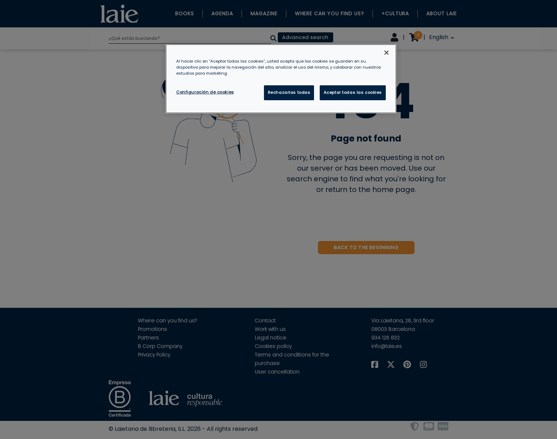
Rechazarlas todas (289, 92)
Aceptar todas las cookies (353, 92)
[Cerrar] (386, 52)
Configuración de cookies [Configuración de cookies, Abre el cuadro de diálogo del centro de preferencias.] (205, 92)
